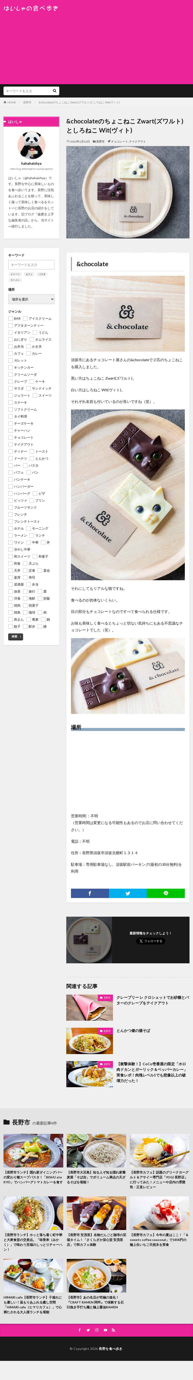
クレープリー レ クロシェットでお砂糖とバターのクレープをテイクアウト (152, 1000)
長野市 (27, 102)
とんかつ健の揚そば (133, 1030)
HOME (11, 102)
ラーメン (15, 280)
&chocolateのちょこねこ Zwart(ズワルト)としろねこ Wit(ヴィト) (79, 102)
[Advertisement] (96, 46)
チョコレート (119, 141)
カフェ (29, 274)
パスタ (42, 274)
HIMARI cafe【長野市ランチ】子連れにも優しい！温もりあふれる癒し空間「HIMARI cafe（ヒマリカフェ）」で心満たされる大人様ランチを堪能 (33, 1304)
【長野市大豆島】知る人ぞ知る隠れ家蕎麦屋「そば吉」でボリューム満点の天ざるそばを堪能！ (96, 1177)
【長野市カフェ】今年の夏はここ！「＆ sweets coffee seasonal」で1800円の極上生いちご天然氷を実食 (159, 1240)
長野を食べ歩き (111, 1349)
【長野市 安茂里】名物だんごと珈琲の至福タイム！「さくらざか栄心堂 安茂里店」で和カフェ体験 (96, 1240)
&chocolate (92, 264)
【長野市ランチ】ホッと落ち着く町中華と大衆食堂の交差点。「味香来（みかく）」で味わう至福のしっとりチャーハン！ (33, 1242)
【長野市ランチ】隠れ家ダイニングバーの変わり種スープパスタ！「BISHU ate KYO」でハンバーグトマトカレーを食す (33, 1177)
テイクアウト (137, 141)
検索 (14, 636)
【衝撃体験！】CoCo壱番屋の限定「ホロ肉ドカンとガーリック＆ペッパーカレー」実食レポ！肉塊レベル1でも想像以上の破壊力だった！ (151, 1072)
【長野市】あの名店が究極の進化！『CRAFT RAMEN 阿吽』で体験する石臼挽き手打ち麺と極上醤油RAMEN (95, 1302)
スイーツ (15, 274)
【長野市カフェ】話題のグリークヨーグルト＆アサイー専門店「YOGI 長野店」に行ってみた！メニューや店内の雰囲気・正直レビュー (159, 1179)
